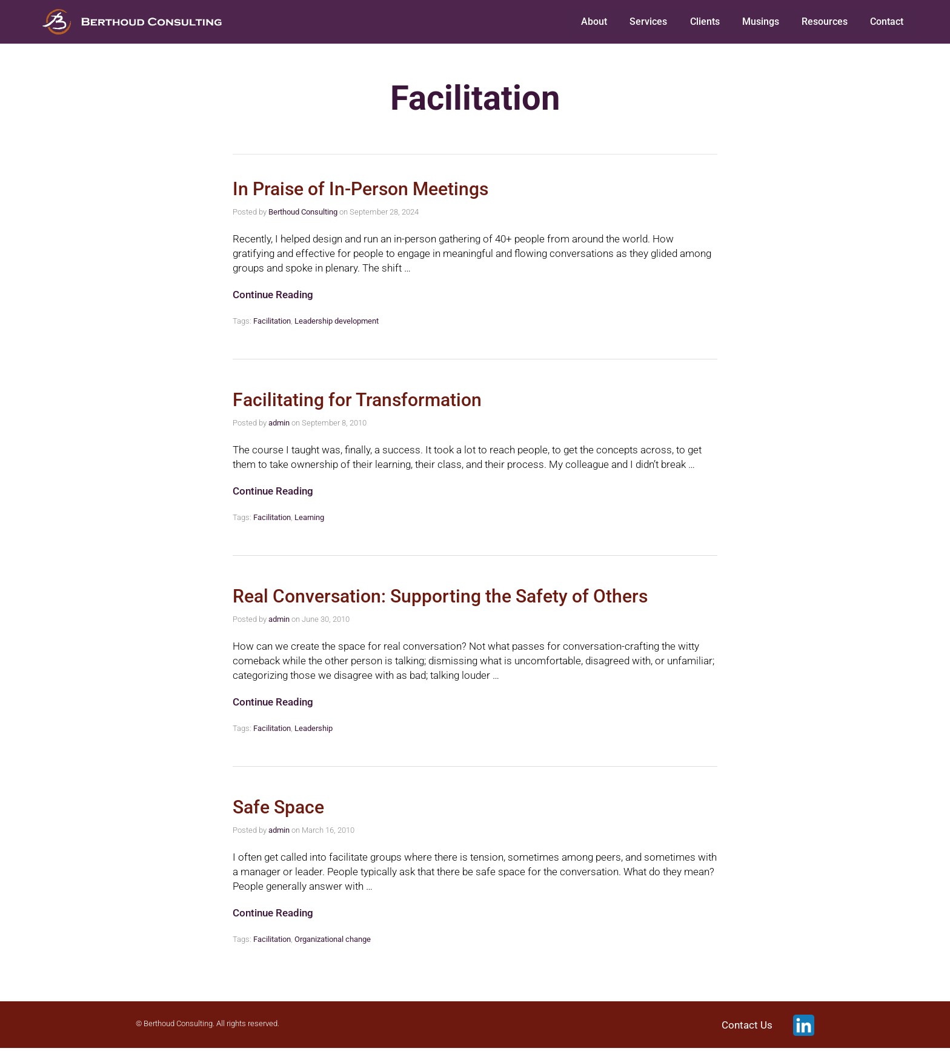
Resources (824, 23)
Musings (761, 23)
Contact (887, 23)
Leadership (313, 731)
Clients (706, 23)
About (599, 23)
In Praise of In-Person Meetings (360, 191)
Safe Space (278, 810)
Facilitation (272, 324)
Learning (309, 520)
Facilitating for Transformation (357, 402)
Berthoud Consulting (302, 214)
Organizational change (332, 942)
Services (652, 23)
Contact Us (747, 1028)
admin (279, 425)
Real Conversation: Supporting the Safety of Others (440, 599)
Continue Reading (273, 298)
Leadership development (336, 324)
